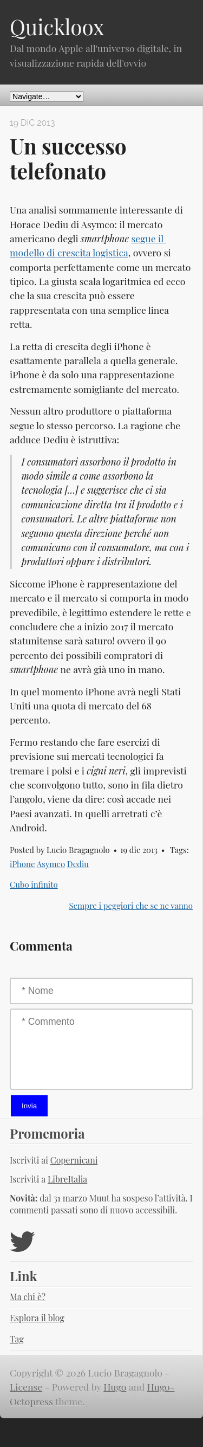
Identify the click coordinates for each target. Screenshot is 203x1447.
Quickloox (57, 26)
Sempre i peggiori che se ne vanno (131, 905)
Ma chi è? (27, 1296)
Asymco (51, 863)
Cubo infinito (34, 884)
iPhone (22, 863)
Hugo (114, 1386)
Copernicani (74, 1160)
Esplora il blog (37, 1317)
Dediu (78, 863)
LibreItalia (67, 1179)
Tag (17, 1339)
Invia (29, 1106)
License (26, 1386)
